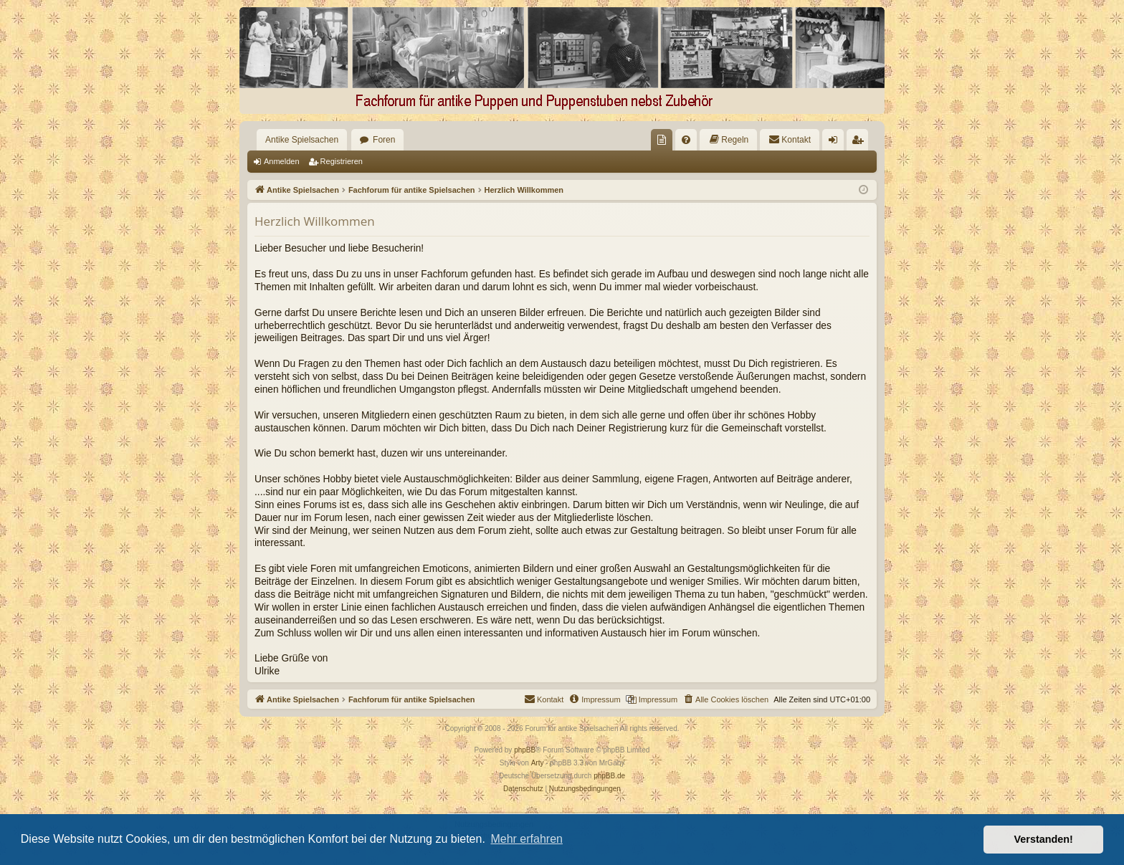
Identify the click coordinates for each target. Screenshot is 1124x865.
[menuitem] (661, 139)
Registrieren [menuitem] (860, 142)
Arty (537, 763)
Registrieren (341, 161)
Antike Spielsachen (301, 140)
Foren (384, 140)
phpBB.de (609, 776)
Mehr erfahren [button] (526, 839)
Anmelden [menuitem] (836, 142)
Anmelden (282, 161)
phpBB (524, 750)
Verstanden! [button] (1043, 839)
